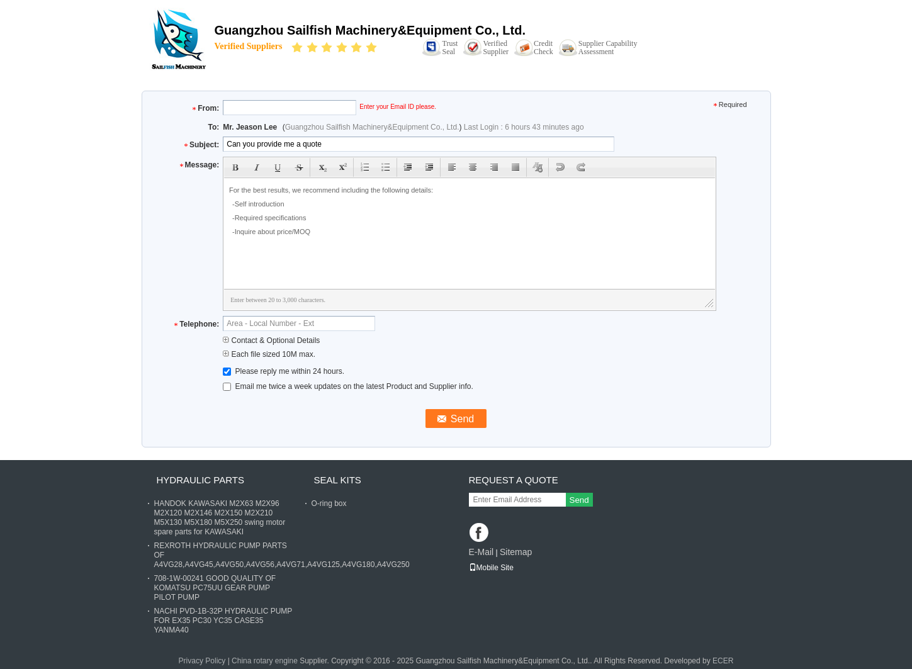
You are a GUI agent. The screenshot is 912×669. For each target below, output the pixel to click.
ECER (722, 660)
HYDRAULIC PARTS (200, 480)
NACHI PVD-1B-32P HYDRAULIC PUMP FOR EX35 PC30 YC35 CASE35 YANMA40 (223, 620)
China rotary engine (265, 660)
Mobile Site (491, 567)
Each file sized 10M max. (269, 354)
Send (579, 500)
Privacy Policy (202, 660)
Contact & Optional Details (271, 340)
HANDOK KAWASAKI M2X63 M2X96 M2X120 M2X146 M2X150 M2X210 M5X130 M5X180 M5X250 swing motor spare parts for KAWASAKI (220, 517)
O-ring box (329, 503)
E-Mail (481, 552)
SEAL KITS (337, 480)
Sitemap (516, 552)
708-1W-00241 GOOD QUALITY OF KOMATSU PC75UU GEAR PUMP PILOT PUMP (215, 588)
